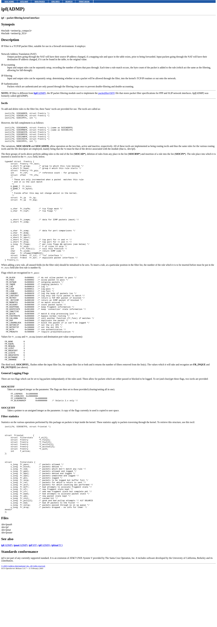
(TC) (57, 602)
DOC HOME (9, 1)
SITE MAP (24, 1)
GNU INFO (55, 1)
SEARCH (68, 1)
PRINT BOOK (84, 1)
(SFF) (106, 93)
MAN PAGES (40, 1)
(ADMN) (44, 602)
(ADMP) (40, 93)
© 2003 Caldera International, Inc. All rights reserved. (23, 623)
